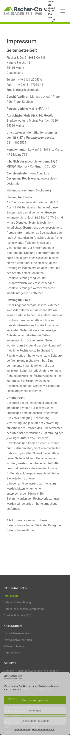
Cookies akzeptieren (35, 700)
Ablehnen (35, 710)
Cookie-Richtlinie (22, 729)
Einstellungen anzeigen (35, 720)
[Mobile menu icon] (62, 11)
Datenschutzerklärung (43, 729)
